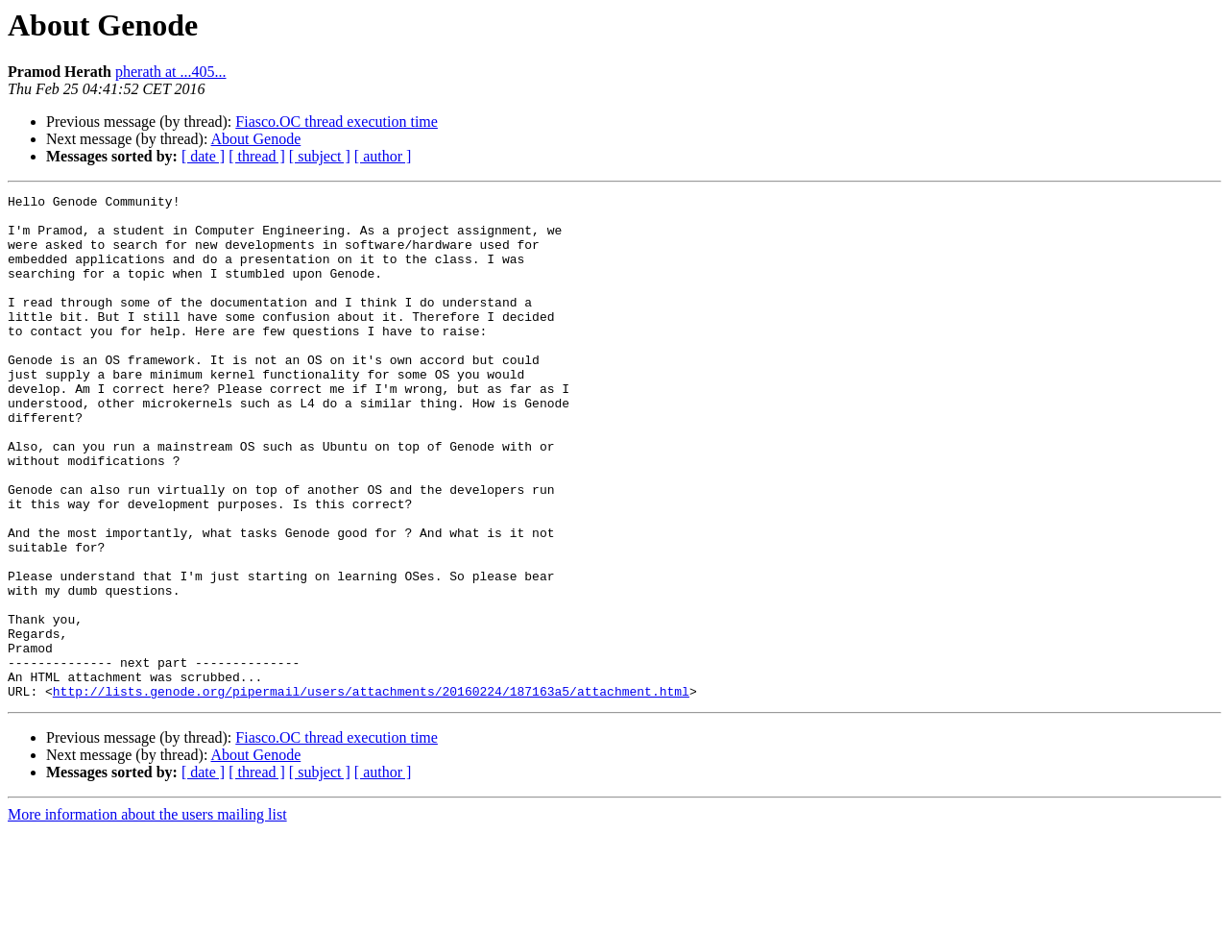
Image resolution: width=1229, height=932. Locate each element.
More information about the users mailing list (147, 915)
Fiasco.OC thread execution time (336, 121)
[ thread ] (257, 156)
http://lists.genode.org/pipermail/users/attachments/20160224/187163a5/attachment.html (371, 791)
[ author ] (383, 156)
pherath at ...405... (171, 71)
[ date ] (203, 156)
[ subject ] (319, 156)
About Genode (256, 139)
